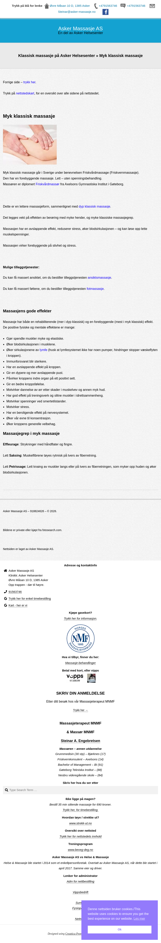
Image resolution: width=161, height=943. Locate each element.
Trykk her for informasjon (80, 618)
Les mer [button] (139, 918)
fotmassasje (95, 288)
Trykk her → (80, 710)
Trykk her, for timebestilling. (81, 810)
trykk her (29, 82)
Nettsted (80, 918)
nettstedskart (25, 93)
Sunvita (81, 902)
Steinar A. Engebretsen (80, 741)
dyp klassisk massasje (94, 206)
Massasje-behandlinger (80, 663)
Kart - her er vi (18, 605)
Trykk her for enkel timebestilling (30, 598)
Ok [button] (119, 929)
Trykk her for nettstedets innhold (80, 836)
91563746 (15, 591)
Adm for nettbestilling (80, 881)
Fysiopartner (80, 908)
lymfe (43, 350)
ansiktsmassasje (99, 277)
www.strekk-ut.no (80, 823)
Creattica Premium (75, 933)
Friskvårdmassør (48, 184)
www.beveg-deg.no (80, 849)
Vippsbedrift (80, 892)
